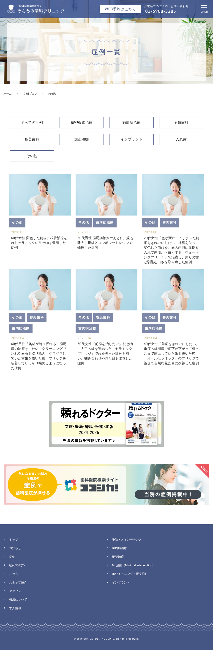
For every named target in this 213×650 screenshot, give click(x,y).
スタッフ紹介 (18, 582)
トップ (13, 539)
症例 (12, 557)
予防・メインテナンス (127, 539)
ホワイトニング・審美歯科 (130, 573)
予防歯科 (181, 122)
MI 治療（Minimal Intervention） (133, 565)
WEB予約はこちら (120, 9)
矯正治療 (81, 139)
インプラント (131, 139)
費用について (18, 599)
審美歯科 (32, 139)
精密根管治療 (82, 122)
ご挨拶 (13, 573)
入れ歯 (181, 139)
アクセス (15, 591)
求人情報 (15, 608)
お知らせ (15, 548)
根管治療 (118, 557)
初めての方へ (18, 565)
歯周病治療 (131, 122)
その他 (31, 156)
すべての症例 (32, 122)
